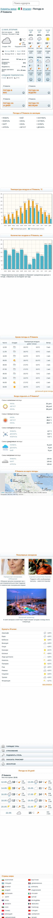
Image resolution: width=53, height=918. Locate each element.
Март (12, 461)
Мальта (8, 904)
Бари (4, 636)
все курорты (47, 684)
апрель (6, 127)
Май (11, 450)
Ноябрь (13, 445)
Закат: (19, 51)
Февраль (13, 437)
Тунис (7, 910)
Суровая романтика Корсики (40, 577)
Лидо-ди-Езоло (7, 657)
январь (6, 118)
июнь (22, 121)
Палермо (5, 664)
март (5, 124)
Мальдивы (35, 900)
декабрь (40, 127)
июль (22, 124)
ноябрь (40, 124)
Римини (5, 670)
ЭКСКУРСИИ (11, 764)
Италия (27, 8)
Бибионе (5, 640)
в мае (4, 78)
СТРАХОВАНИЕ (12, 751)
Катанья (5, 653)
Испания (8, 893)
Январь (13, 431)
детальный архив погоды (44, 391)
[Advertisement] (26, 26)
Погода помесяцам (33, 104)
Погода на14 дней (8, 104)
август (23, 127)
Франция (8, 914)
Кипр (7, 897)
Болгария (9, 880)
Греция (8, 883)
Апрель (13, 464)
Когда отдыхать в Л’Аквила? (26, 396)
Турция (34, 910)
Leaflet (2, 492)
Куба (7, 900)
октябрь (41, 121)
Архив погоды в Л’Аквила (26, 337)
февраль (6, 121)
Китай (33, 897)
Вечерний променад (26, 617)
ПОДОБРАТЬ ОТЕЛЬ (14, 755)
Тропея (4, 677)
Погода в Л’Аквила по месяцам (26, 113)
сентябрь (41, 118)
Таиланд (34, 907)
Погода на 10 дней (26, 771)
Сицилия (5, 674)
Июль (12, 404)
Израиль (34, 887)
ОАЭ (6, 907)
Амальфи (5, 633)
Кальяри (5, 650)
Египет (8, 887)
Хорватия (36, 914)
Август (13, 406)
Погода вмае (7, 91)
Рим (3, 667)
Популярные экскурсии (26, 555)
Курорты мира (8, 8)
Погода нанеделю (33, 91)
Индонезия (36, 890)
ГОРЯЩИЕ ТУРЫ (12, 746)
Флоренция (6, 681)
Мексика (35, 904)
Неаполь (5, 660)
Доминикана (37, 883)
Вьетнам (35, 880)
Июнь (12, 409)
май (21, 118)
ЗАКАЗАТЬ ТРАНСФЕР (14, 759)
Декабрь (13, 434)
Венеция (5, 643)
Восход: (7, 51)
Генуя (4, 646)
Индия (7, 890)
